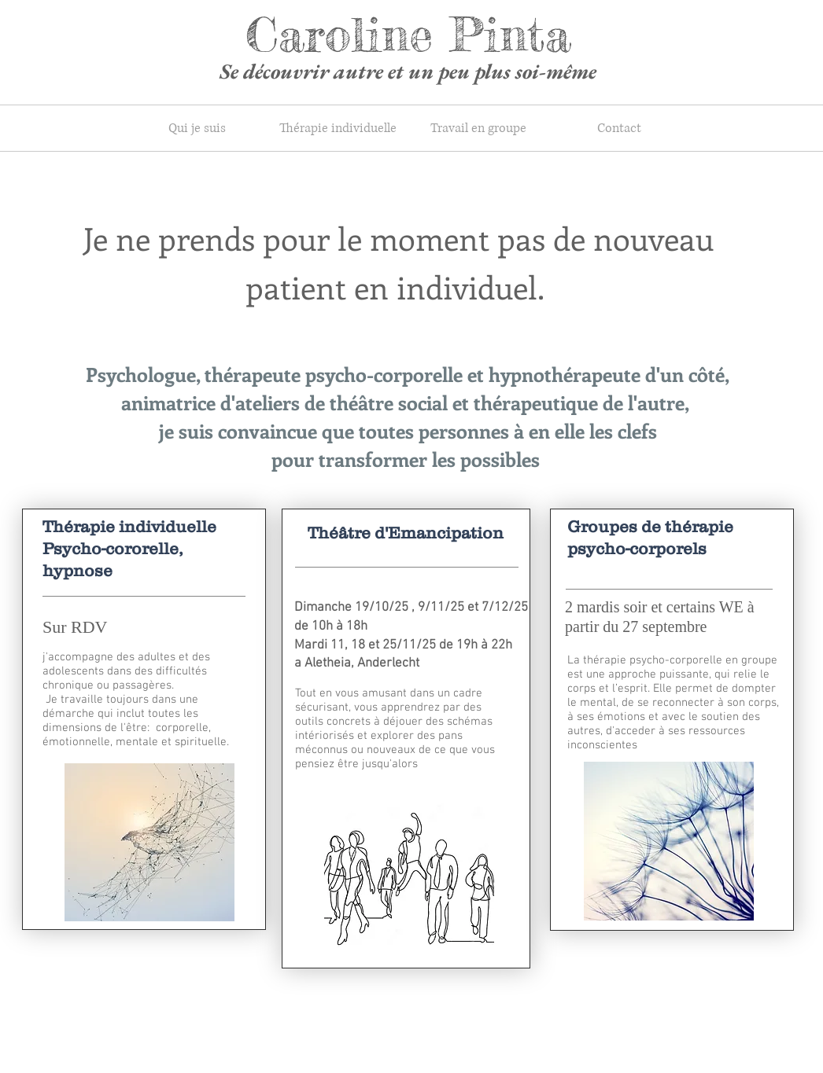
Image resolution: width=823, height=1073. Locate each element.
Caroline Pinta (408, 34)
